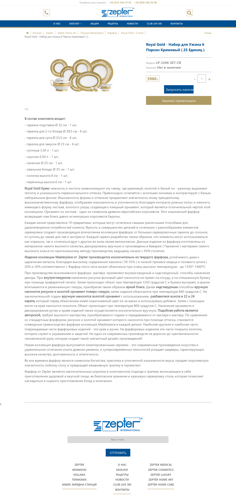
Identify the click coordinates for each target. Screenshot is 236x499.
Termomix (79, 479)
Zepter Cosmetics (161, 470)
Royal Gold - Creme (132, 32)
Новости (132, 23)
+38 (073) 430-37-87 (120, 2)
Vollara (79, 475)
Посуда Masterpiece (91, 32)
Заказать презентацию (179, 100)
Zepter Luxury (160, 475)
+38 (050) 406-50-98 (145, 2)
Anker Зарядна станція (79, 484)
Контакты (177, 23)
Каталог (75, 23)
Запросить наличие (180, 89)
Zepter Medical (161, 465)
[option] (81, 74)
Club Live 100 (154, 23)
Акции (94, 23)
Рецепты (113, 23)
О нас (56, 23)
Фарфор (112, 32)
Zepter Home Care (161, 484)
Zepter (49, 32)
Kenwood (79, 470)
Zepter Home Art (66, 32)
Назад (207, 32)
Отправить (118, 453)
